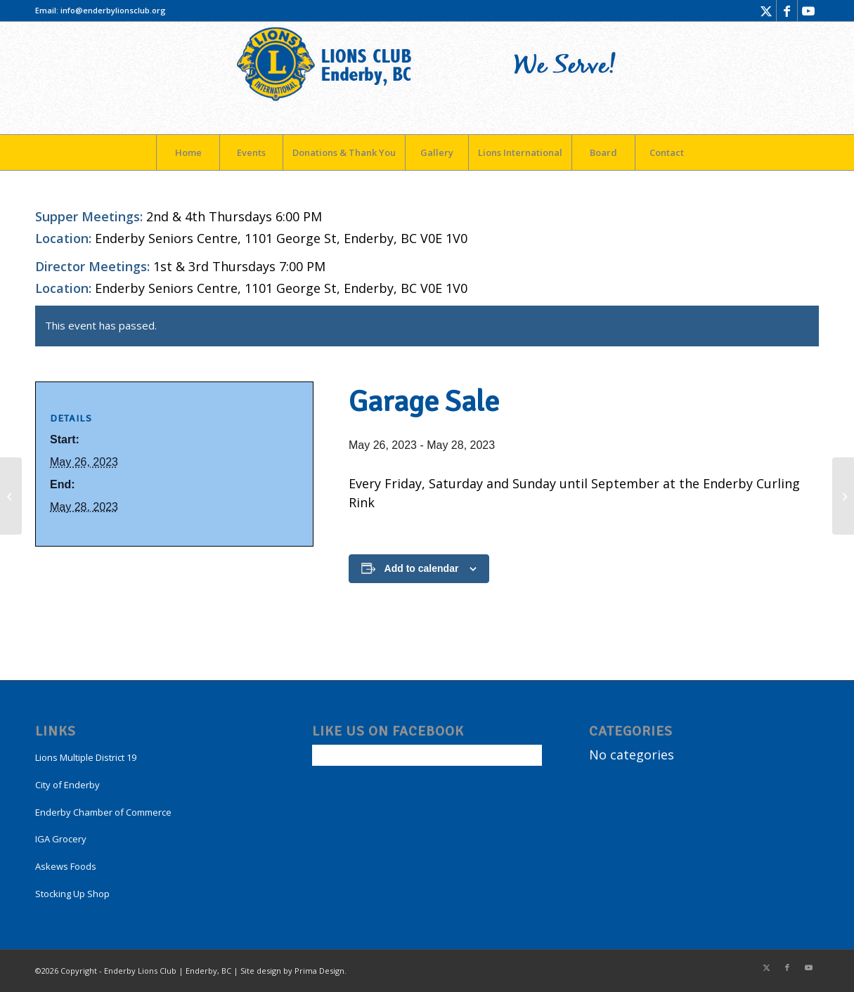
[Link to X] (766, 10)
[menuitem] (187, 152)
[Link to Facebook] (787, 10)
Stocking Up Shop (72, 893)
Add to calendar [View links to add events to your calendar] (421, 568)
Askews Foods (65, 866)
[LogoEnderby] (427, 78)
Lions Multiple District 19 (85, 757)
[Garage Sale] (11, 496)
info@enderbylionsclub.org (113, 10)
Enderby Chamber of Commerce (103, 812)
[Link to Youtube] (808, 10)
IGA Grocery (60, 839)
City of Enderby (67, 784)
